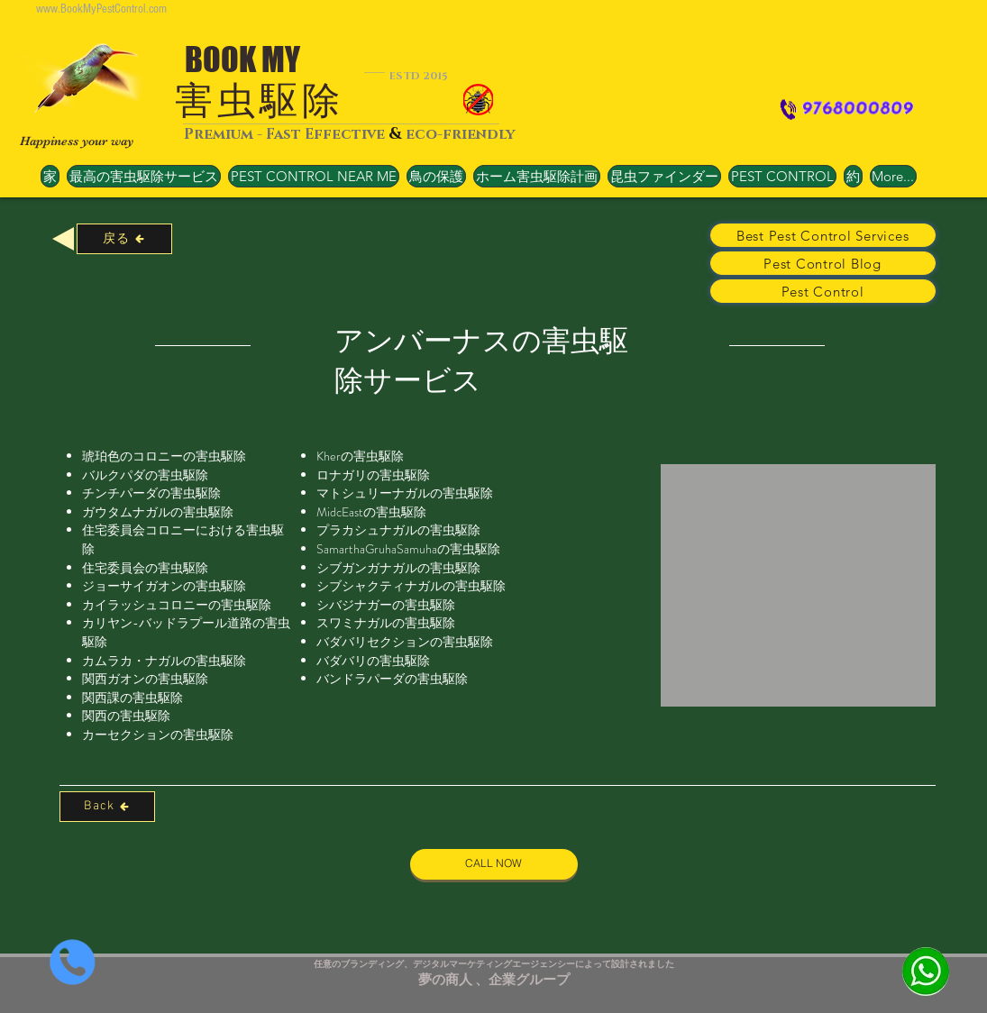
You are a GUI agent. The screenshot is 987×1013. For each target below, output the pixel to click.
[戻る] (124, 239)
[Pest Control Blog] (823, 263)
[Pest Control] (823, 291)
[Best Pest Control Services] (823, 235)
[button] (313, 176)
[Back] (107, 806)
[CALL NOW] (494, 864)
